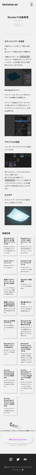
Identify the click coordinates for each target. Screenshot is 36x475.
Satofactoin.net (10, 4)
